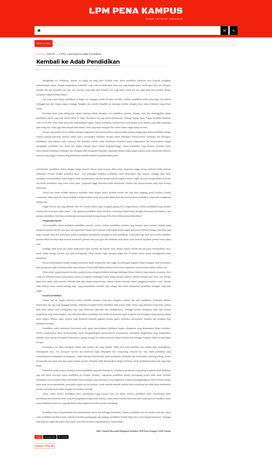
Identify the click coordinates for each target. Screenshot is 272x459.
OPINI (62, 54)
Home (39, 54)
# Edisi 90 (50, 437)
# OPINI (63, 437)
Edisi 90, (86, 69)
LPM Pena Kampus (136, 10)
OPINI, (95, 69)
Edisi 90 (51, 54)
